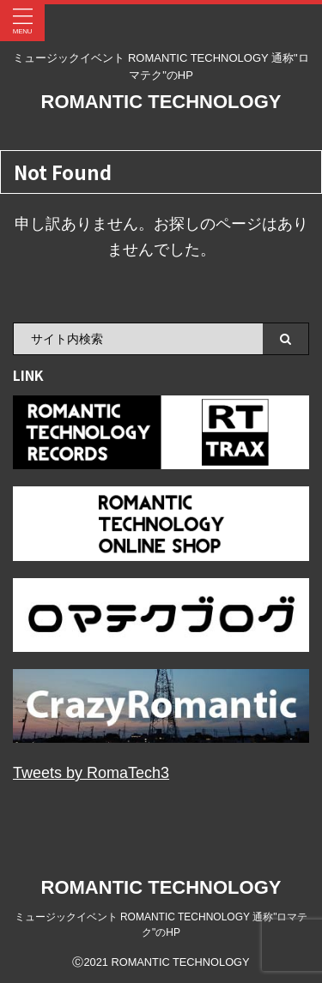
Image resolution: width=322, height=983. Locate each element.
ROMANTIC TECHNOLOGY (161, 101)
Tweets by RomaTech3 (91, 772)
